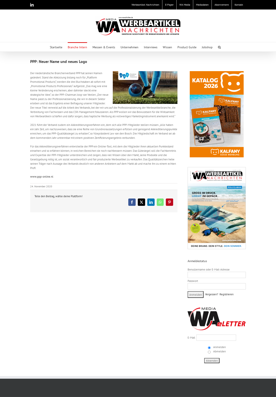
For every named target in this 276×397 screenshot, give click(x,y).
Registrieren (227, 294)
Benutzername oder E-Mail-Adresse (209, 269)
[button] (219, 47)
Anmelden (219, 347)
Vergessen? (211, 294)
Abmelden (219, 351)
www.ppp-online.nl (41, 176)
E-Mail (191, 337)
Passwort (193, 281)
